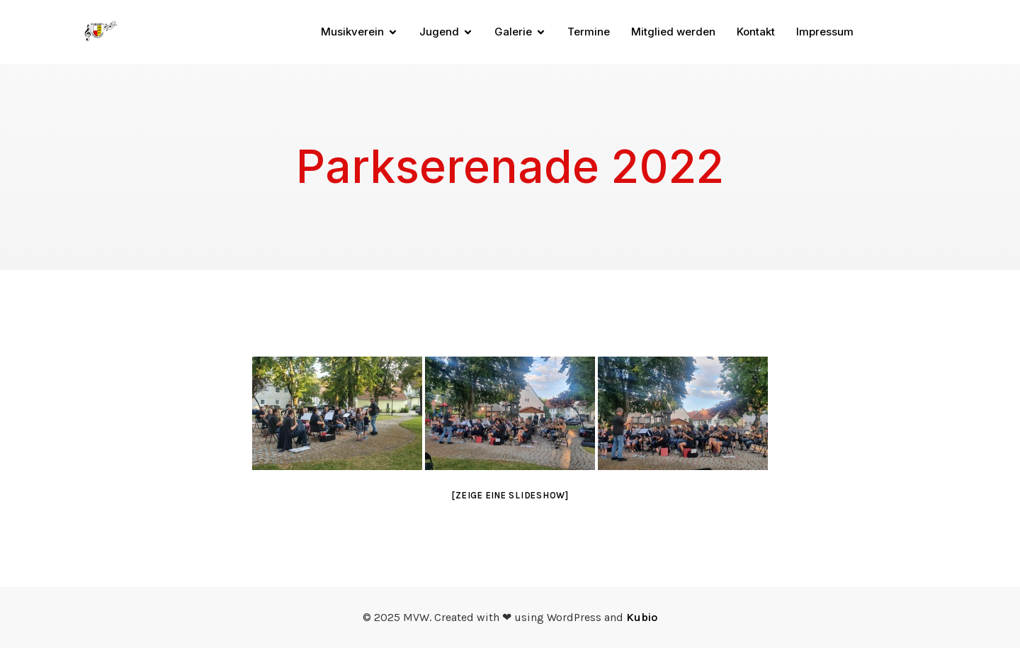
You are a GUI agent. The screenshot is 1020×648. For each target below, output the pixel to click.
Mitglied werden (673, 31)
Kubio (641, 617)
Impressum (825, 31)
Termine (588, 31)
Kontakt (756, 31)
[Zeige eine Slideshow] (510, 495)
